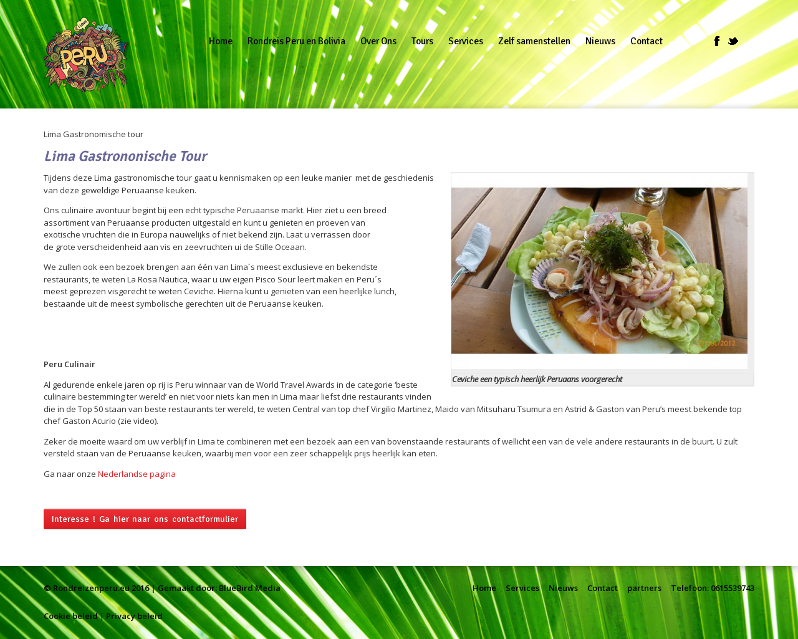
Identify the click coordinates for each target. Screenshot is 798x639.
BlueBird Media (250, 587)
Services (522, 587)
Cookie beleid (71, 616)
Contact (602, 587)
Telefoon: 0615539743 (712, 587)
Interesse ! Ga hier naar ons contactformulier (145, 519)
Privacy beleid (134, 616)
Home (484, 587)
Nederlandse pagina (137, 473)
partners (644, 587)
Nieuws (563, 587)
